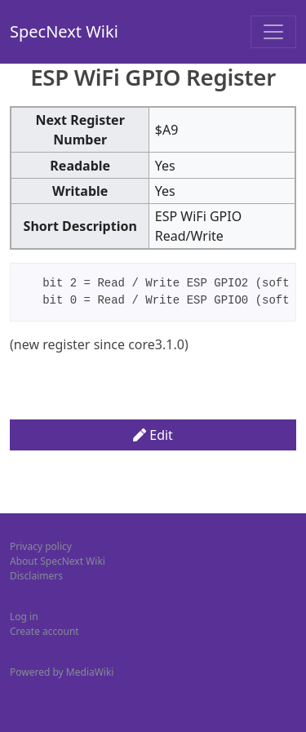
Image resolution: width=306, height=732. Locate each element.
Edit (153, 435)
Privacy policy (41, 546)
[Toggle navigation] (273, 32)
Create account (44, 631)
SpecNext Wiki (64, 31)
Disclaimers (36, 576)
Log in (24, 616)
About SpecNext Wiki (57, 561)
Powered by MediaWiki (61, 672)
